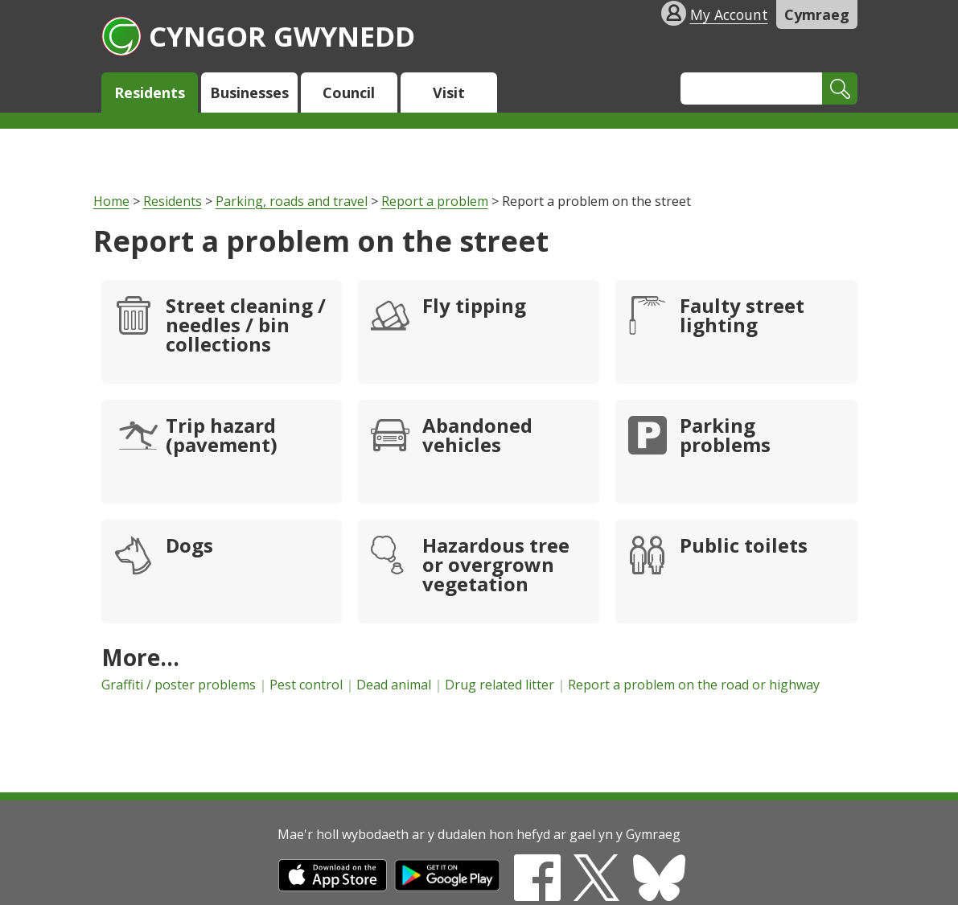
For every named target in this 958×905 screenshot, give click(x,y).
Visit (449, 92)
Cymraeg (816, 14)
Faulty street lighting (742, 317)
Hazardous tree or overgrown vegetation (495, 566)
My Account (729, 14)
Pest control (306, 684)
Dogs (189, 547)
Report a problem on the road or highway (694, 684)
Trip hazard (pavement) (222, 437)
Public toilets (744, 547)
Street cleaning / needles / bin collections (246, 326)
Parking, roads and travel (292, 201)
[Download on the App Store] (332, 886)
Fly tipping (474, 307)
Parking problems (725, 437)
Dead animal (393, 684)
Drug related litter (499, 684)
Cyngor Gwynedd (258, 36)
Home (111, 201)
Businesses (249, 92)
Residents (149, 92)
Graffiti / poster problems (178, 684)
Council (349, 92)
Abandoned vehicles (477, 437)
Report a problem (434, 201)
